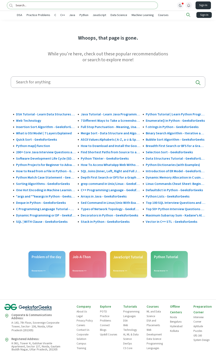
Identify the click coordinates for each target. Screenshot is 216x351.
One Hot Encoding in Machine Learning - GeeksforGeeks (46, 189)
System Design (201, 340)
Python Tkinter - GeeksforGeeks (105, 158)
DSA (33, 15)
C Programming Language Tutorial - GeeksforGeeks (46, 208)
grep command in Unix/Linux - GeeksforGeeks (110, 183)
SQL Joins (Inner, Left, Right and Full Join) (110, 170)
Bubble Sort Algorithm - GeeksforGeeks (175, 139)
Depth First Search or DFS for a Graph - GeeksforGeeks (110, 177)
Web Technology (28, 120)
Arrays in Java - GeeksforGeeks (104, 196)
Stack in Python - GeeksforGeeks (105, 221)
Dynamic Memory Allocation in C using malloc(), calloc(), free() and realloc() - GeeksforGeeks (175, 177)
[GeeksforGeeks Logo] (37, 308)
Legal (80, 316)
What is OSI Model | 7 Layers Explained (44, 133)
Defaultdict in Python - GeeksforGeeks (174, 189)
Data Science (132, 15)
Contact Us (83, 329)
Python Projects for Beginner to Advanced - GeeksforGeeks (46, 164)
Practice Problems (52, 15)
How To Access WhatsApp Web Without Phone (110, 164)
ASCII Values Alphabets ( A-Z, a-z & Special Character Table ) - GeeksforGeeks (110, 139)
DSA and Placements (153, 323)
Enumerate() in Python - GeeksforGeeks (175, 120)
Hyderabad (176, 326)
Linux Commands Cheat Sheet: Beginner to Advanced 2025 (175, 183)
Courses (177, 15)
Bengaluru (176, 321)
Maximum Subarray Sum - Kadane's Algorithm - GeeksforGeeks (175, 215)
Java (86, 15)
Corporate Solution (82, 336)
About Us (82, 311)
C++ (76, 15)
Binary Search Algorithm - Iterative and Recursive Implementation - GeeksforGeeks (175, 133)
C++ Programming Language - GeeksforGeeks (110, 189)
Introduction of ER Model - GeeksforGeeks (175, 170)
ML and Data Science (154, 314)
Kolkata (174, 330)
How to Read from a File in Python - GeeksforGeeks (46, 170)
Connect (105, 325)
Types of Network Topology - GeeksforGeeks (110, 208)
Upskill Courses (108, 334)
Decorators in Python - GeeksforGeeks (109, 215)
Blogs (103, 329)
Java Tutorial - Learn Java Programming (110, 114)
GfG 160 (197, 335)
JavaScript (113, 15)
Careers (81, 325)
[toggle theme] (180, 5)
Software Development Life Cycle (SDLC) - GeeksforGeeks (46, 158)
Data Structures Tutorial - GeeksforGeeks (175, 158)
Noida (173, 317)
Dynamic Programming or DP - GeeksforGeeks (46, 215)
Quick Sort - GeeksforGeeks (36, 139)
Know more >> (39, 270)
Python (97, 15)
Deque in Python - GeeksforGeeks (41, 202)
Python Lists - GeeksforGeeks (167, 196)
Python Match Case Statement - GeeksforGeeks (46, 177)
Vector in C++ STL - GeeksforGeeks (171, 221)
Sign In (203, 5)
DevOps (127, 343)
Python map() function (33, 145)
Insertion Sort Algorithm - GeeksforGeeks (46, 126)
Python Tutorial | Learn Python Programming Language (175, 114)
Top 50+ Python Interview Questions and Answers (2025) (175, 208)
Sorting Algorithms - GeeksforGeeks (43, 183)
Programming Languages (131, 314)
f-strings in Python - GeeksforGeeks (172, 126)
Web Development (154, 332)
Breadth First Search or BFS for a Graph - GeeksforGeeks (175, 145)
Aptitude (198, 326)
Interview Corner (198, 319)
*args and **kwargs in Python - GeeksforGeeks (46, 196)
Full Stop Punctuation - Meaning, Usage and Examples (110, 126)
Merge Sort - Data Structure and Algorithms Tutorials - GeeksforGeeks (110, 133)
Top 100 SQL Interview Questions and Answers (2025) (175, 202)
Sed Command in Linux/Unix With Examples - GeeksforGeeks (110, 202)
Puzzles (197, 330)
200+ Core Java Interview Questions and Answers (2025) (46, 151)
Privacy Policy (85, 320)
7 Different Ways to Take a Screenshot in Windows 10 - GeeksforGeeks (110, 120)
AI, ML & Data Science (131, 336)
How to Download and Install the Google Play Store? (110, 145)
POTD (103, 311)
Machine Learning (156, 15)
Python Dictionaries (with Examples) (173, 164)
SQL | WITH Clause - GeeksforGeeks (42, 221)
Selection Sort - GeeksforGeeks (169, 151)
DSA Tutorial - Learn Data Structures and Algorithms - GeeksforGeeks (46, 114)
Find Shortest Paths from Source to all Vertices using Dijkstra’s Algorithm (110, 151)
